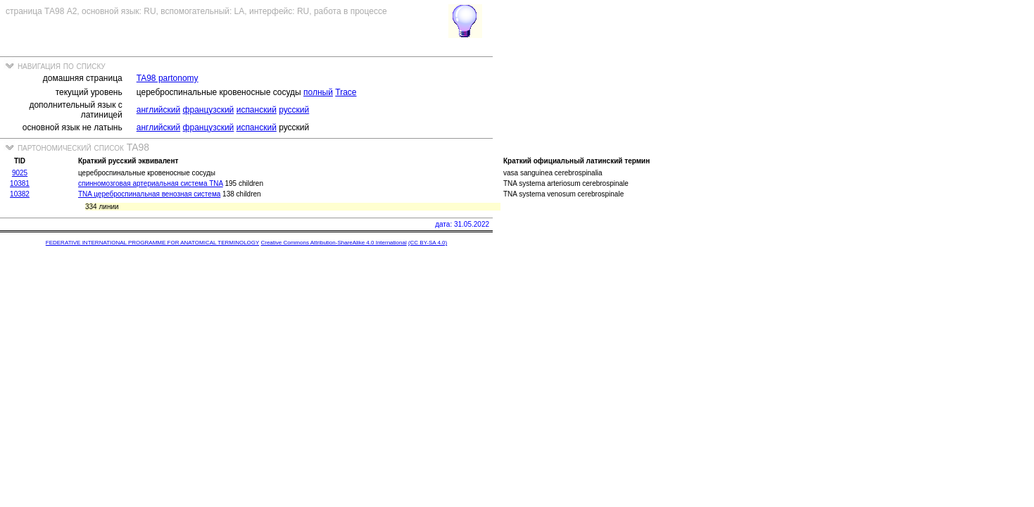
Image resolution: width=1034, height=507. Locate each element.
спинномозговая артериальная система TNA (150, 183)
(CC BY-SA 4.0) (427, 242)
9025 (19, 173)
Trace (345, 92)
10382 (20, 194)
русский (294, 110)
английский (158, 110)
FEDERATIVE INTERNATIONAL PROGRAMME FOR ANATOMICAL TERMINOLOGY (152, 242)
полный (318, 92)
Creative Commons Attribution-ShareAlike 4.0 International (333, 242)
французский (208, 110)
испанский (257, 110)
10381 (20, 183)
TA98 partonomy (167, 78)
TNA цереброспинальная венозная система (149, 194)
